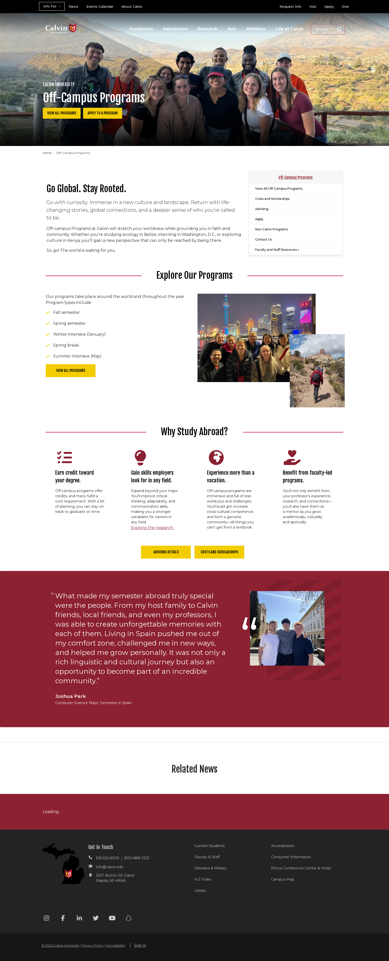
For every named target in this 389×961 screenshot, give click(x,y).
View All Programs (61, 113)
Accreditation (282, 846)
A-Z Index (202, 879)
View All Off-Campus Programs (278, 188)
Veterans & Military (210, 868)
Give (345, 6)
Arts (232, 29)
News (73, 6)
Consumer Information (291, 857)
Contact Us (263, 239)
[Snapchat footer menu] (128, 919)
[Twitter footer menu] (95, 919)
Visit (312, 6)
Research (208, 29)
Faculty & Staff (207, 857)
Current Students (209, 846)
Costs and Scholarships (272, 199)
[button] (328, 29)
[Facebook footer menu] (63, 919)
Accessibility (115, 945)
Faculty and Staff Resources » (277, 249)
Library (200, 890)
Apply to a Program (103, 113)
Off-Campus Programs (296, 177)
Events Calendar (99, 6)
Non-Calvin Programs (271, 229)
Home (47, 153)
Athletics (255, 29)
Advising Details (166, 552)
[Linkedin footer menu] (79, 919)
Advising (261, 209)
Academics (141, 29)
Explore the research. (152, 527)
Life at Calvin (289, 29)
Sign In (140, 945)
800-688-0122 (136, 858)
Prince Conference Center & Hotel (301, 868)
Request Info (290, 6)
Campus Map (282, 879)
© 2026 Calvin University (61, 945)
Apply (329, 6)
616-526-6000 (107, 858)
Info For (49, 6)
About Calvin (131, 6)
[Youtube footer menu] (112, 919)
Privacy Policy (93, 945)
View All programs (70, 370)
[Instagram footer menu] (46, 919)
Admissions (175, 29)
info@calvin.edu (109, 867)
